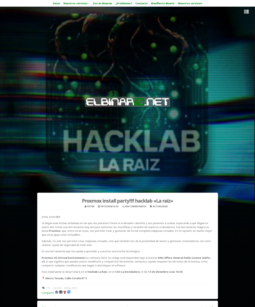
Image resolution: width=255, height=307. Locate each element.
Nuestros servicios (75, 3)
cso (48, 288)
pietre (90, 206)
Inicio (56, 3)
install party (71, 288)
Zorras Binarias (102, 3)
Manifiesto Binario (162, 3)
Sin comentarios (135, 206)
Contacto (141, 3)
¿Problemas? (124, 3)
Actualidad (160, 206)
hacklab (57, 288)
